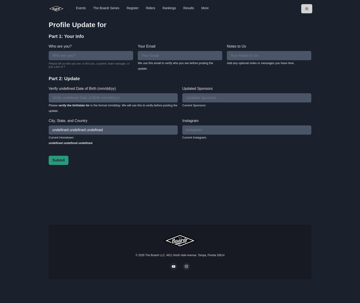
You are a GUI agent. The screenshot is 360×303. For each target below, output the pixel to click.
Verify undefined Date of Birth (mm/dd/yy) (82, 89)
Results (188, 8)
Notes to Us (236, 46)
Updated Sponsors (197, 89)
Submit (58, 160)
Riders (150, 8)
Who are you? (60, 46)
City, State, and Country (68, 121)
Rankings (169, 8)
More (205, 8)
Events (81, 8)
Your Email (146, 46)
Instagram (190, 121)
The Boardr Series (106, 8)
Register (132, 8)
